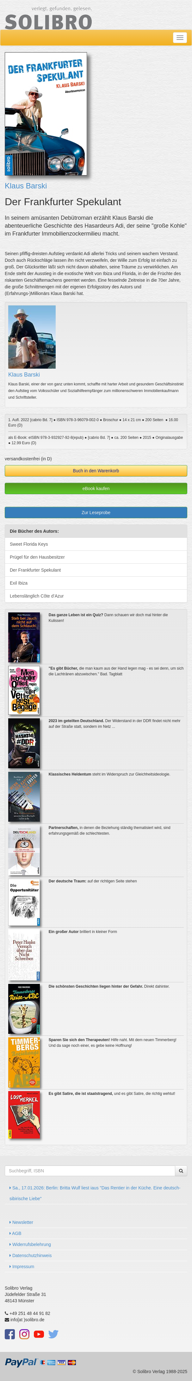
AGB (15, 1233)
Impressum (21, 1266)
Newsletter (21, 1222)
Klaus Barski (26, 185)
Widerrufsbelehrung (30, 1244)
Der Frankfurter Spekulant (35, 570)
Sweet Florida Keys (29, 544)
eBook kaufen (96, 488)
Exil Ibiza (19, 583)
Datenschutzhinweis (30, 1255)
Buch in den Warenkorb (96, 470)
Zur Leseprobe (96, 512)
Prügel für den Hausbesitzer (37, 557)
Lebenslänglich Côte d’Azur (37, 595)
